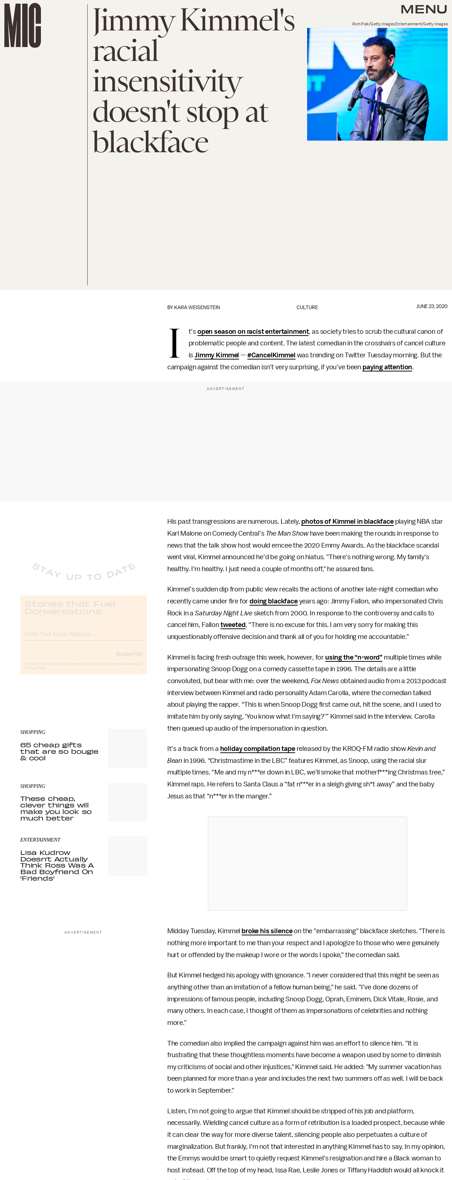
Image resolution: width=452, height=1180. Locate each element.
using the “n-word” (353, 657)
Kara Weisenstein (197, 307)
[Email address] (84, 639)
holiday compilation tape (257, 748)
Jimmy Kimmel (216, 355)
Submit (129, 659)
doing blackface (274, 601)
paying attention (387, 367)
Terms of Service (121, 670)
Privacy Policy (35, 674)
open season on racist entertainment (253, 331)
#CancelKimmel (271, 355)
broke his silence (267, 931)
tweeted (233, 624)
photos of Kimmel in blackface (347, 521)
